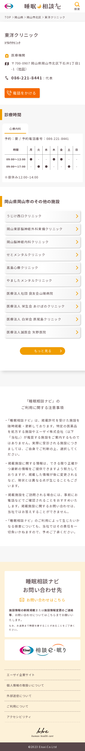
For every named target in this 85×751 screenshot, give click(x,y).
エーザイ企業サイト (21, 675)
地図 (21, 69)
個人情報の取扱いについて (25, 685)
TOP (8, 17)
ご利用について (17, 706)
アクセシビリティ (19, 717)
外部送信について (19, 696)
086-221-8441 (57, 138)
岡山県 (19, 17)
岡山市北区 (34, 17)
